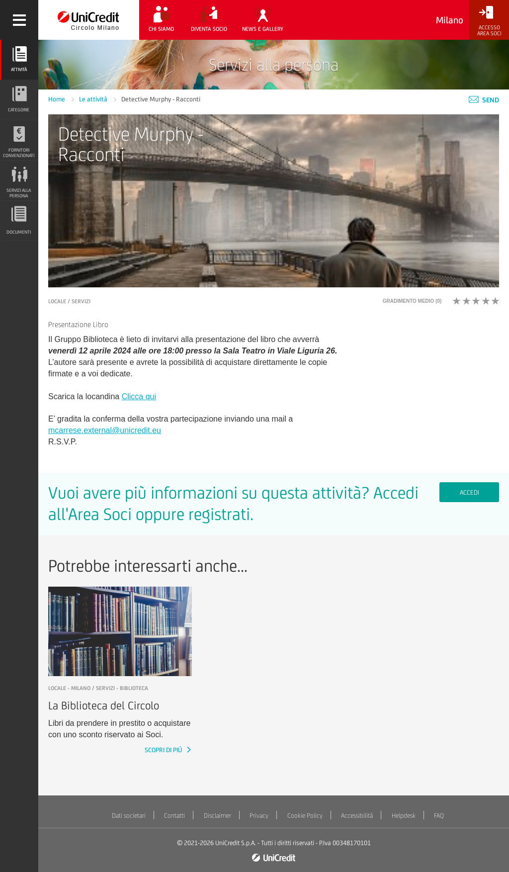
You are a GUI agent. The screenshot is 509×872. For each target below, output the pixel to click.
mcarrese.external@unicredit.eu (104, 430)
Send (484, 100)
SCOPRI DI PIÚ (164, 750)
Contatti (174, 815)
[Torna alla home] (88, 20)
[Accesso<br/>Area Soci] (489, 21)
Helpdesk (404, 815)
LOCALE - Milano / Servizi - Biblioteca (98, 688)
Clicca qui (139, 396)
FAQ (439, 815)
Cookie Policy (305, 815)
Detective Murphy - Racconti (160, 99)
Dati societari (129, 815)
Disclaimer (217, 815)
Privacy (259, 815)
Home (57, 99)
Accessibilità (357, 815)
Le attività (94, 99)
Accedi (469, 492)
